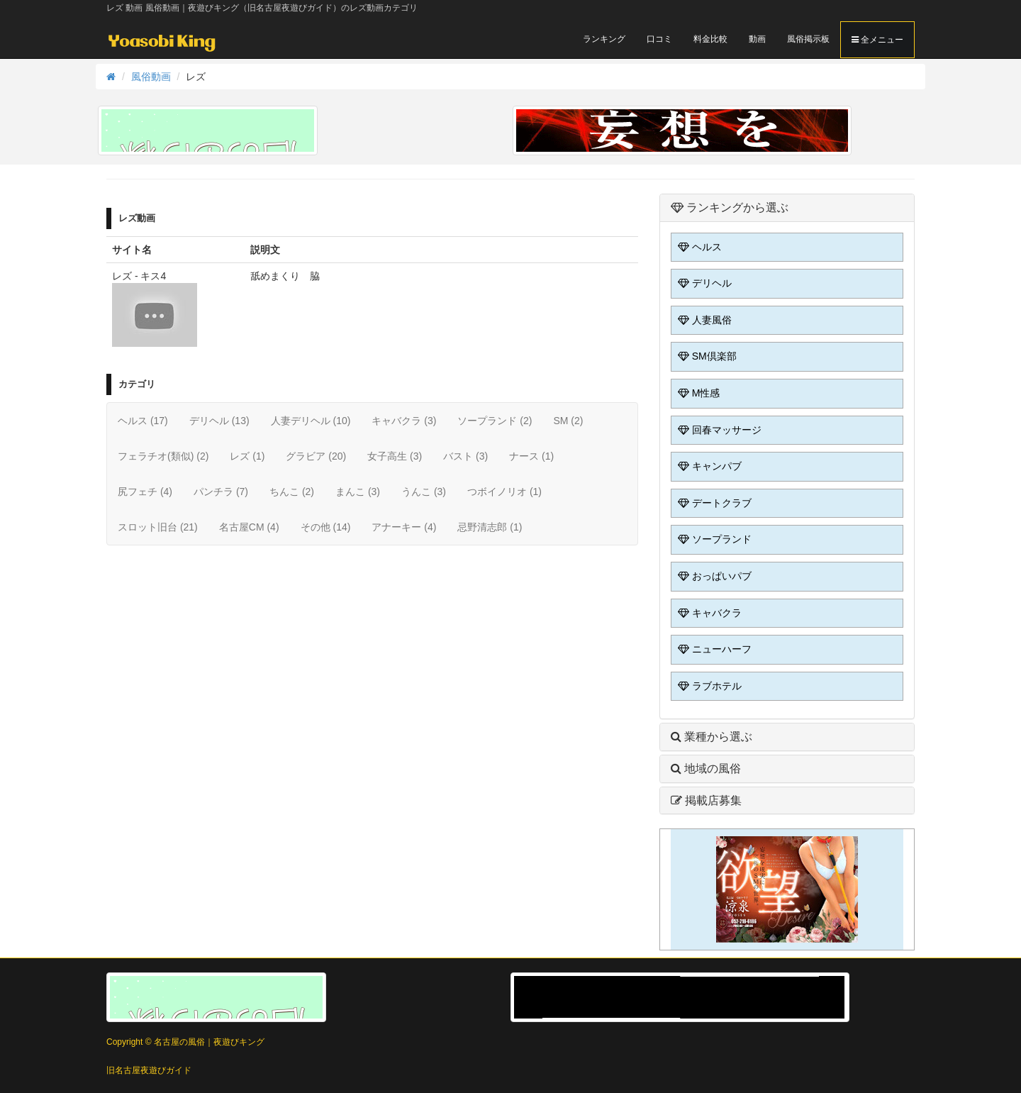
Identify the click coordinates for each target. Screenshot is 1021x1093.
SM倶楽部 (706, 356)
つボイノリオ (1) (504, 491)
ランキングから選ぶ (729, 207)
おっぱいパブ (713, 576)
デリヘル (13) (219, 420)
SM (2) (568, 420)
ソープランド (713, 539)
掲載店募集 (706, 800)
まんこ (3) (357, 491)
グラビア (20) (316, 456)
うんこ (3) (423, 491)
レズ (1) (247, 456)
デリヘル (703, 283)
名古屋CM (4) (249, 527)
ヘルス (698, 247)
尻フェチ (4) (145, 491)
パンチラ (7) (221, 491)
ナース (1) (531, 456)
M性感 (697, 393)
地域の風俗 (706, 768)
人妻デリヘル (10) (311, 420)
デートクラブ (713, 503)
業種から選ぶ (711, 737)
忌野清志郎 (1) (489, 527)
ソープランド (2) (494, 420)
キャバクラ (708, 612)
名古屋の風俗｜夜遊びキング (209, 1042)
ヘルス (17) (143, 420)
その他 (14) (326, 527)
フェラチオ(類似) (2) (163, 456)
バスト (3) (465, 456)
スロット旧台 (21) (158, 527)
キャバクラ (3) (404, 420)
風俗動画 (151, 76)
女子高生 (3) (394, 456)
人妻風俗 (703, 320)
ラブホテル (708, 686)
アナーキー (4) (404, 527)
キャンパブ (708, 466)
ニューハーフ (713, 649)
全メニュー (877, 40)
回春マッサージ (718, 429)
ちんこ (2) (291, 491)
